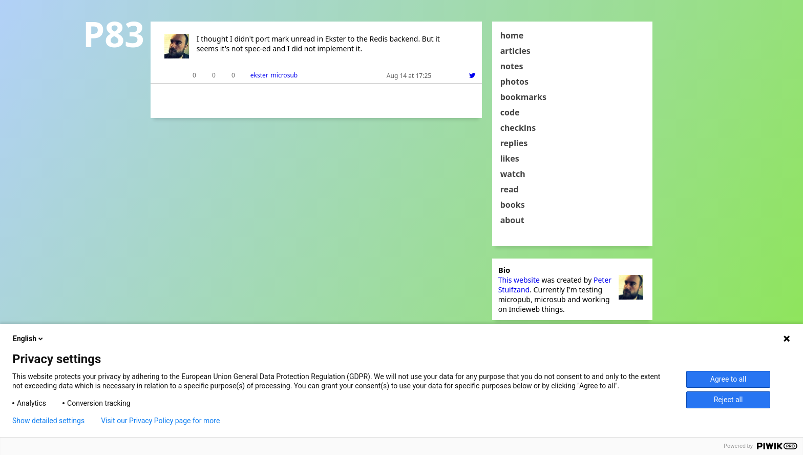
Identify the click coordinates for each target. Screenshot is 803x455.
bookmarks (523, 97)
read (509, 189)
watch (512, 174)
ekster (259, 75)
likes (509, 158)
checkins (518, 127)
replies (514, 143)
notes (511, 66)
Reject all (728, 399)
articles (515, 50)
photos (514, 81)
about (512, 220)
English (29, 338)
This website (519, 280)
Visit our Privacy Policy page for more (160, 421)
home (512, 35)
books (512, 204)
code (510, 112)
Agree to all (728, 379)
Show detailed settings (48, 421)
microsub (284, 75)
